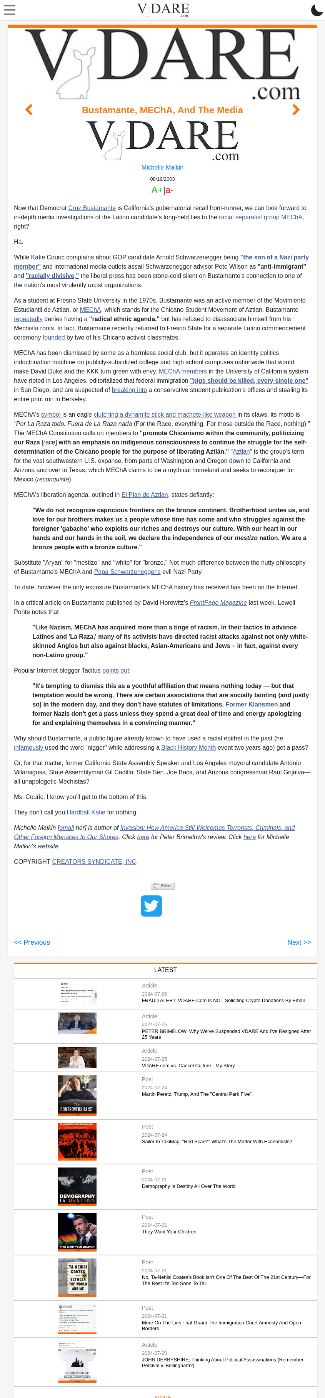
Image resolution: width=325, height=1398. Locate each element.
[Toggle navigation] (7, 10)
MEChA (90, 309)
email (66, 827)
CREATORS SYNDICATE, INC (94, 861)
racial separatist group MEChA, (261, 217)
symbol (51, 414)
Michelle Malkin (162, 167)
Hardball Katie (86, 812)
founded (54, 337)
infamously (29, 747)
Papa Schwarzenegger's (127, 572)
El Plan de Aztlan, (146, 494)
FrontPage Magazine (218, 602)
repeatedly (28, 319)
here (143, 837)
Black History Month (188, 747)
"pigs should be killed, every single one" (249, 380)
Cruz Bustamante (92, 208)
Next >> (299, 942)
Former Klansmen (251, 704)
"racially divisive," (52, 276)
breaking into (129, 390)
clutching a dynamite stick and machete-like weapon (166, 414)
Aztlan (241, 451)
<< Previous (32, 942)
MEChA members (183, 371)
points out (115, 670)
